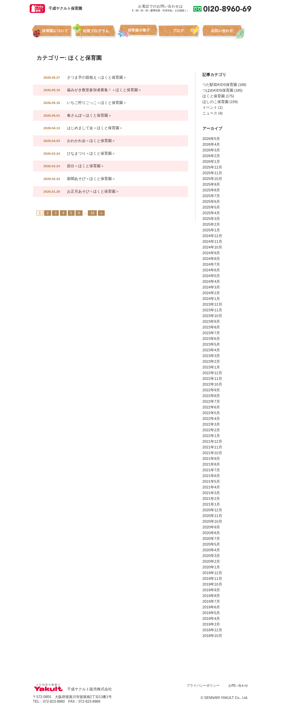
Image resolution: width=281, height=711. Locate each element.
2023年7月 (210, 333)
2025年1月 (210, 230)
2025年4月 (210, 213)
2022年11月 (211, 379)
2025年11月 (211, 173)
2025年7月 (210, 196)
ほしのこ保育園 (214, 102)
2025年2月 (210, 224)
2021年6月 (210, 476)
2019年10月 (211, 584)
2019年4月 (210, 618)
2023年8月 (210, 327)
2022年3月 (210, 424)
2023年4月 (210, 350)
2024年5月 (210, 276)
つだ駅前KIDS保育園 (218, 85)
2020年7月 (210, 539)
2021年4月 (210, 487)
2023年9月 (210, 321)
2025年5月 (210, 207)
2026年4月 (210, 144)
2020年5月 (210, 544)
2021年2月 (210, 499)
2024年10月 (211, 247)
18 (92, 211)
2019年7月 (210, 601)
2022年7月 (210, 401)
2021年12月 (211, 441)
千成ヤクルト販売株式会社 (71, 689)
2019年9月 (210, 590)
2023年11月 (211, 310)
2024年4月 (210, 281)
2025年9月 (210, 184)
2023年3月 (210, 356)
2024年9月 (210, 253)
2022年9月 (210, 390)
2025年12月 (211, 167)
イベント (209, 107)
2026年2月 (210, 156)
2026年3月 (210, 150)
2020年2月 (210, 561)
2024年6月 (210, 270)
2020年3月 (210, 556)
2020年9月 (210, 527)
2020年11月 (211, 516)
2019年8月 (210, 596)
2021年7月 (210, 470)
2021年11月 (211, 447)
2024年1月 (210, 299)
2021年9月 (210, 459)
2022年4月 (210, 419)
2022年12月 (211, 373)
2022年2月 (210, 430)
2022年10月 (211, 384)
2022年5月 (210, 413)
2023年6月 (210, 339)
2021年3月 (210, 493)
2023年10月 (211, 316)
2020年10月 (211, 521)
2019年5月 (210, 613)
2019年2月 (210, 624)
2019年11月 (211, 578)
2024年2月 (210, 293)
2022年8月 (210, 396)
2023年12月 (211, 304)
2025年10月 (211, 179)
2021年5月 (210, 481)
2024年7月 (210, 264)
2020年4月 (210, 550)
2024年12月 (211, 236)
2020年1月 (210, 567)
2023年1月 (210, 367)
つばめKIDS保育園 (217, 90)
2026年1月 (210, 161)
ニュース (209, 113)
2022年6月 (210, 407)
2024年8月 (210, 259)
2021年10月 (211, 453)
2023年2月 (210, 361)
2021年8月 (210, 464)
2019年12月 (211, 573)
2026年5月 (210, 139)
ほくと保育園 (212, 96)
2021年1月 (210, 504)
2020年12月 (211, 510)
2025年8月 (210, 190)
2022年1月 (210, 436)
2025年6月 (210, 201)
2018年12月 (211, 630)
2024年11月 (211, 241)
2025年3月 (210, 219)
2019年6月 (210, 607)
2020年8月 (210, 533)
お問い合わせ (239, 685)
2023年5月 (210, 344)
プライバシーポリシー (205, 685)
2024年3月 (210, 287)
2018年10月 (211, 636)
